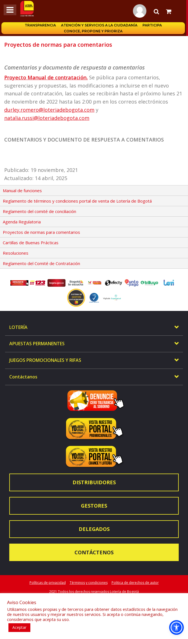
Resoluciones (15, 253)
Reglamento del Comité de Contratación (41, 263)
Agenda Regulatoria (22, 222)
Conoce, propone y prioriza (94, 31)
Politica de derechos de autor (135, 582)
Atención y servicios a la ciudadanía (100, 25)
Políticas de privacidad (48, 582)
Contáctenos (94, 552)
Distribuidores (94, 482)
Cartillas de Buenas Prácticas (30, 242)
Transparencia (41, 25)
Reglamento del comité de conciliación (39, 211)
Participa (153, 25)
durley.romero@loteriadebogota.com (49, 109)
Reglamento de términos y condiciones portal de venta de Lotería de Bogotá (77, 201)
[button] (176, 627)
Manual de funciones (22, 190)
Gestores (94, 505)
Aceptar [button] (19, 627)
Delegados (94, 529)
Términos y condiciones (89, 582)
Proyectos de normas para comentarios (41, 232)
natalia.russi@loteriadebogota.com (46, 118)
